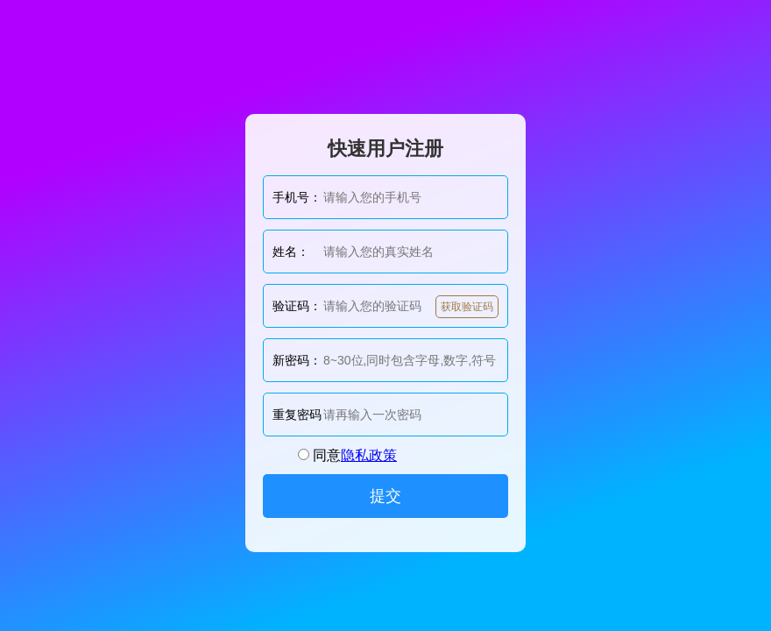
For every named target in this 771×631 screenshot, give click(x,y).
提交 (385, 496)
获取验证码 (467, 307)
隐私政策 (369, 455)
